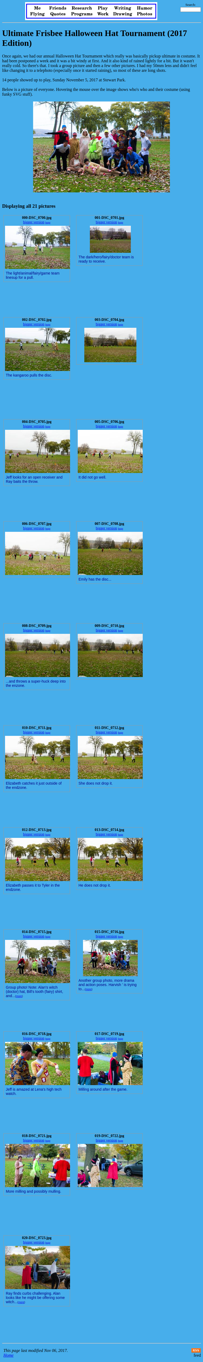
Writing (122, 8)
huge (47, 222)
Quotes (58, 14)
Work (103, 14)
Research (82, 8)
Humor (144, 8)
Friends (57, 8)
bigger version (33, 222)
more (19, 996)
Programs (82, 14)
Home (8, 1355)
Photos (144, 14)
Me (37, 8)
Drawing (122, 14)
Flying (37, 14)
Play (103, 8)
